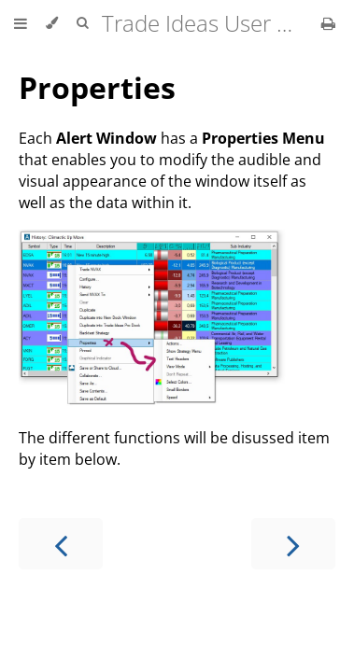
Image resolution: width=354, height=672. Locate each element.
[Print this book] (328, 23)
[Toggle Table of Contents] (20, 23)
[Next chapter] (293, 543)
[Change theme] (51, 23)
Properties (97, 87)
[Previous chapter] (61, 543)
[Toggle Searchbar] (82, 23)
